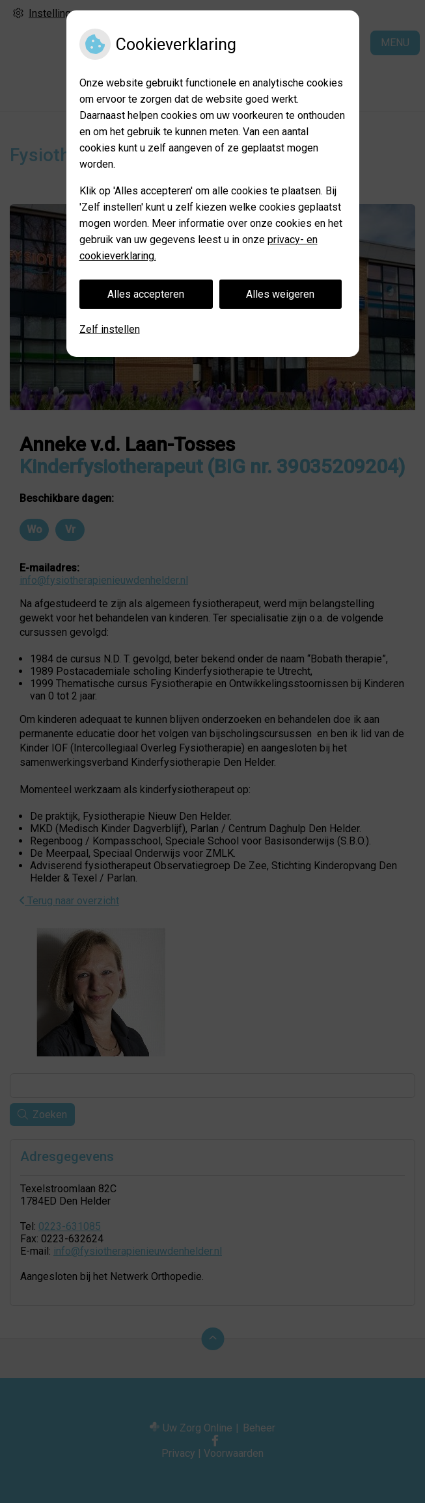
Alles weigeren (280, 294)
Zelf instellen (109, 329)
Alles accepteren (145, 294)
